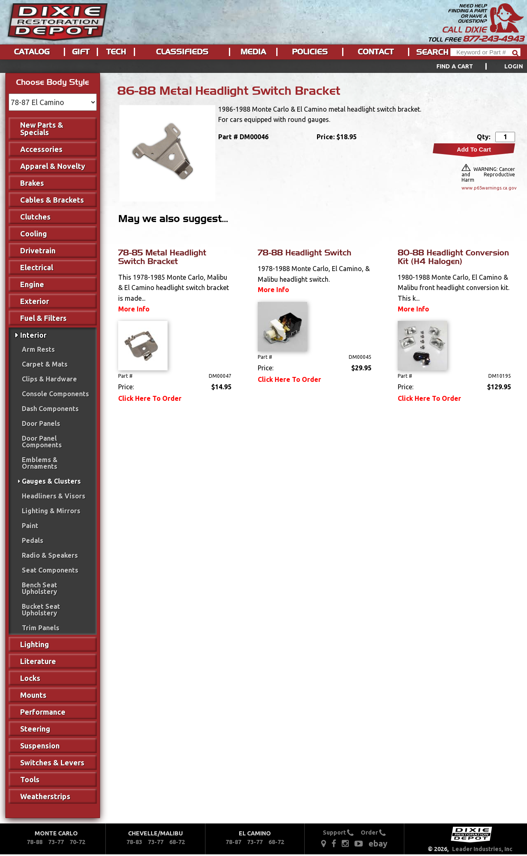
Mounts (33, 695)
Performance (42, 712)
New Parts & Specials (41, 128)
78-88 (34, 842)
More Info (133, 309)
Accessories (41, 149)
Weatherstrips (45, 796)
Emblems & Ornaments (40, 463)
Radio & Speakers (50, 555)
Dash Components (50, 408)
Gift (80, 52)
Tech (116, 52)
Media (253, 52)
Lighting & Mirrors (51, 511)
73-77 (56, 842)
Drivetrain (38, 250)
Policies (310, 52)
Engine (32, 284)
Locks (30, 678)
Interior (33, 335)
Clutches (35, 217)
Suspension (40, 745)
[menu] (263, 66)
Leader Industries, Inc (482, 849)
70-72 (77, 842)
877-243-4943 (493, 39)
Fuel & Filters (43, 318)
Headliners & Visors (53, 496)
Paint (30, 525)
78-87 (233, 842)
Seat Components (50, 570)
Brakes (32, 183)
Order (373, 832)
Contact (376, 52)
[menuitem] (470, 66)
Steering (35, 729)
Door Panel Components (42, 442)
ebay (377, 843)
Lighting (34, 644)
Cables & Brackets (52, 200)
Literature (38, 661)
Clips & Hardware (49, 379)
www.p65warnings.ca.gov (488, 187)
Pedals (32, 540)
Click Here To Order (150, 398)
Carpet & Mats (45, 364)
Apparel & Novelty (52, 166)
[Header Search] (485, 52)
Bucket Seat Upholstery (41, 610)
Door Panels (41, 423)
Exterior (34, 301)
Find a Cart (454, 66)
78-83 (134, 842)
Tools (30, 779)
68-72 (177, 842)
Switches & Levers (52, 762)
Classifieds (182, 52)
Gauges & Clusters (51, 481)
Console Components (55, 394)
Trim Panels (40, 627)
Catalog (31, 52)
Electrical (36, 267)
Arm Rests (38, 349)
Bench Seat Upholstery (39, 588)
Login (513, 66)
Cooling (33, 233)
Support (338, 832)
